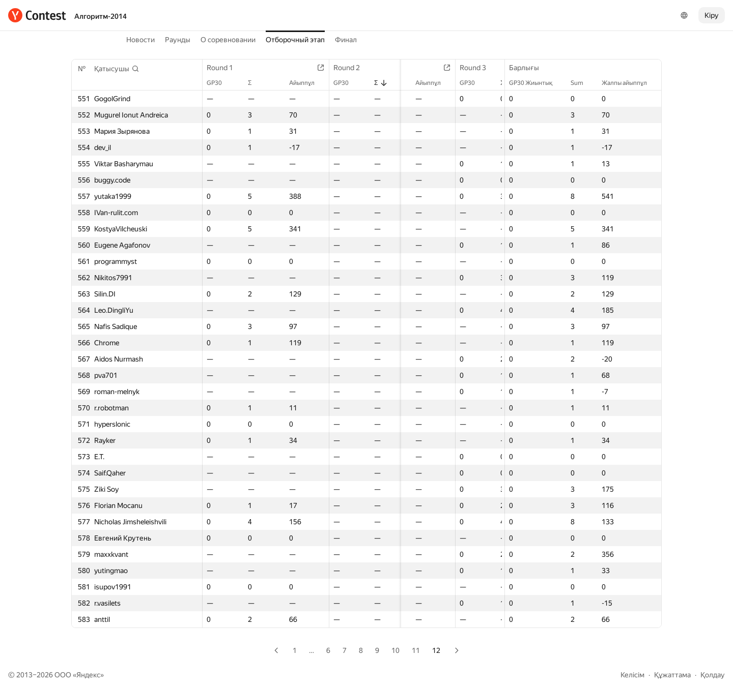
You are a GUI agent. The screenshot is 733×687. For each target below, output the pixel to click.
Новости (140, 40)
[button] (116, 69)
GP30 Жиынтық (535, 83)
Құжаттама (672, 675)
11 (416, 650)
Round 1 (225, 68)
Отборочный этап (295, 40)
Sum (582, 83)
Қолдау (712, 675)
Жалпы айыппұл (629, 83)
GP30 (219, 83)
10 (395, 650)
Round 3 (480, 68)
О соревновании (228, 40)
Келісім (632, 675)
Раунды (177, 40)
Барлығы (529, 68)
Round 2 (352, 68)
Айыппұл (308, 83)
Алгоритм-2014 (100, 16)
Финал (346, 40)
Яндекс (88, 675)
